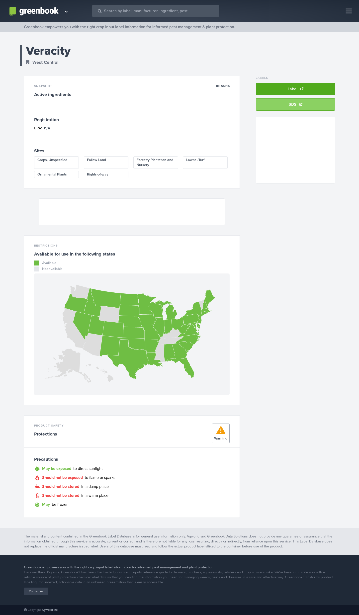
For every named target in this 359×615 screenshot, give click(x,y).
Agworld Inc (50, 610)
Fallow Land (96, 160)
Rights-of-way (97, 174)
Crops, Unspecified (52, 160)
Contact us (36, 591)
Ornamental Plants (52, 174)
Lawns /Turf (195, 160)
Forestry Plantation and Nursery (155, 162)
